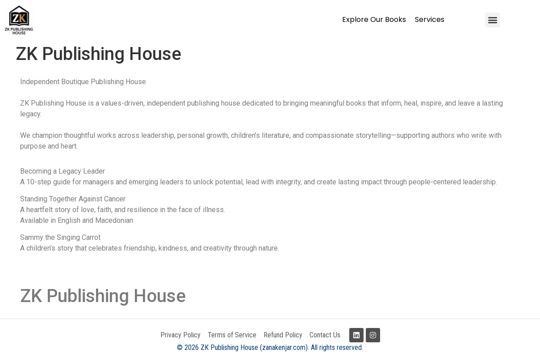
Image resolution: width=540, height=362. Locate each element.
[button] (492, 20)
